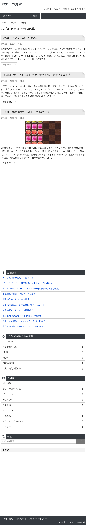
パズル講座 (8, 341)
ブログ (21, 15)
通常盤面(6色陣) (10, 347)
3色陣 (5, 358)
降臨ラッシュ (9, 410)
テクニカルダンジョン (13, 421)
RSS (6, 450)
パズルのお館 (11, 4)
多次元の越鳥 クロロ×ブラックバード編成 (23, 326)
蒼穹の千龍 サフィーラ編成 (16, 299)
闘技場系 (7, 383)
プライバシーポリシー (38, 519)
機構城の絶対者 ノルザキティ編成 (19, 294)
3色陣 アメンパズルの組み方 (21, 37)
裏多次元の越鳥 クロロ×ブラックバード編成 (24, 321)
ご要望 (34, 15)
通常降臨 (7, 405)
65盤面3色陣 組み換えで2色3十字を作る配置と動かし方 (37, 74)
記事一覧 (7, 15)
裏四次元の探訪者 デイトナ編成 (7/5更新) (22, 315)
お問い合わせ (21, 519)
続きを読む (9, 64)
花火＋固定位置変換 (12, 368)
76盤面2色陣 (8, 363)
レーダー (7, 427)
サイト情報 (8, 519)
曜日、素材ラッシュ (12, 389)
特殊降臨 (7, 416)
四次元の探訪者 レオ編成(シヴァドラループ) (24, 305)
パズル (14, 22)
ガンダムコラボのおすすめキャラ (18, 278)
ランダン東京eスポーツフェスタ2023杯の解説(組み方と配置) (31, 288)
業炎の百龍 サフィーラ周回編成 (18, 310)
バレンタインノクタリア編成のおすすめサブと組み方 (27, 283)
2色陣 (5, 352)
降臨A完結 (7, 399)
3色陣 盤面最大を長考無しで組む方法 (26, 112)
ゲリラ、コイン (10, 394)
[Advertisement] (43, 195)
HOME (4, 22)
